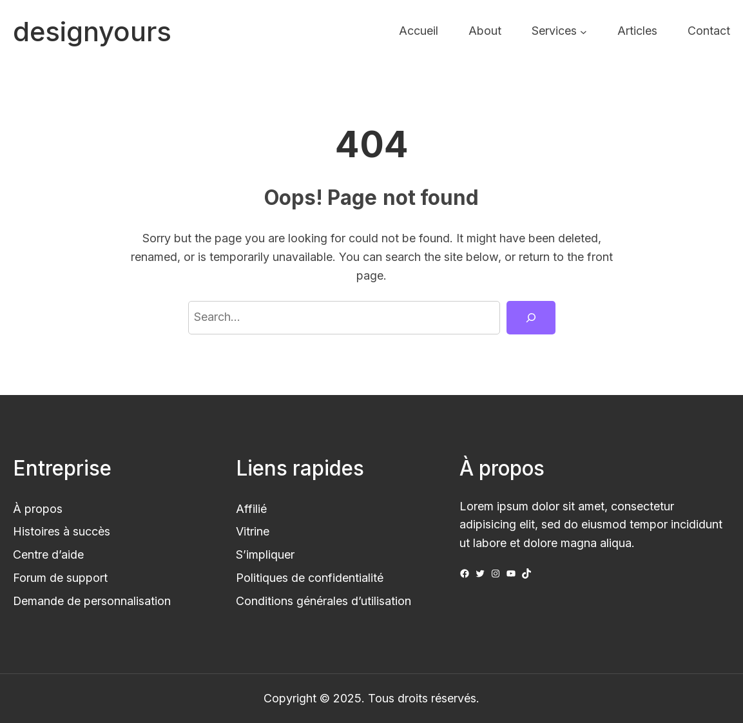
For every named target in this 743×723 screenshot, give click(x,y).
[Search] (531, 317)
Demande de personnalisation (92, 601)
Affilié (251, 509)
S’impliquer (265, 554)
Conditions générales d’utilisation (323, 601)
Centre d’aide (48, 554)
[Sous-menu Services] (583, 31)
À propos (38, 509)
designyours (92, 31)
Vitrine (252, 531)
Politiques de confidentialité (309, 577)
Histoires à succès (61, 531)
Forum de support (60, 577)
